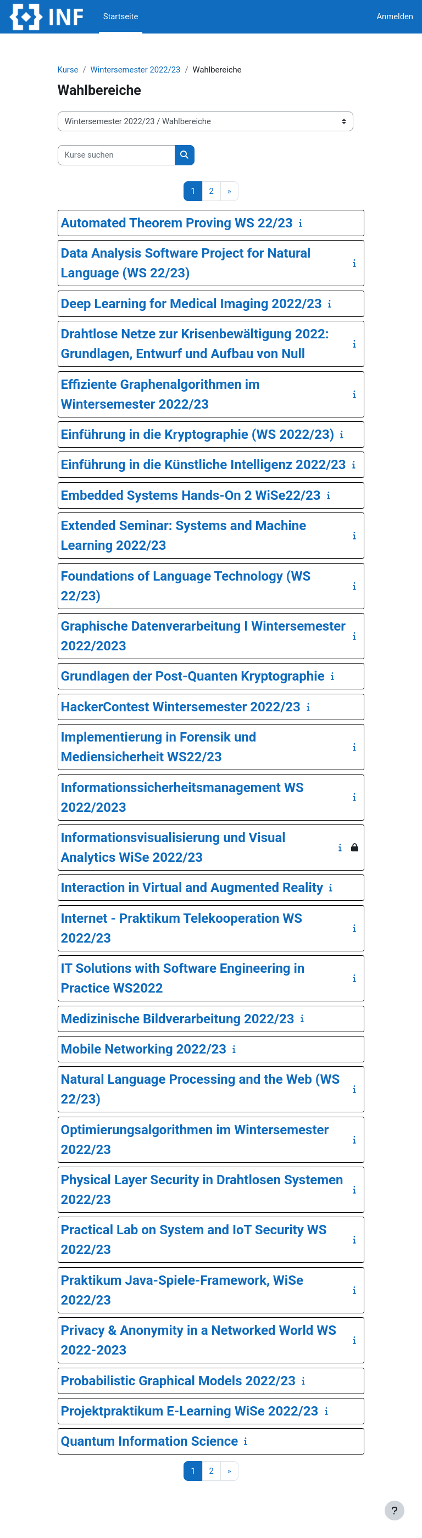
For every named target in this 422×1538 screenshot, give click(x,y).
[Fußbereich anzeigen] (394, 1510)
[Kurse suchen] (116, 155)
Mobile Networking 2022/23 (144, 1049)
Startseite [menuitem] (120, 16)
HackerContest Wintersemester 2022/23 (181, 707)
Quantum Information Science (149, 1441)
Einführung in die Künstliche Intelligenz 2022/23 (203, 464)
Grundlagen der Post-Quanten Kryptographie (193, 676)
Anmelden (394, 16)
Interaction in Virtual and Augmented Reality (192, 887)
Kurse (68, 70)
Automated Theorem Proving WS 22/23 (177, 223)
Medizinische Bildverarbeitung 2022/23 (178, 1019)
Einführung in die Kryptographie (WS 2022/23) (198, 434)
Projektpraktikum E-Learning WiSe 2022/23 (190, 1411)
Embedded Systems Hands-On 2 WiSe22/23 (191, 495)
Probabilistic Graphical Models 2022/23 (178, 1381)
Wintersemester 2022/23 (135, 70)
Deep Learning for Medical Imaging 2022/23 (191, 303)
